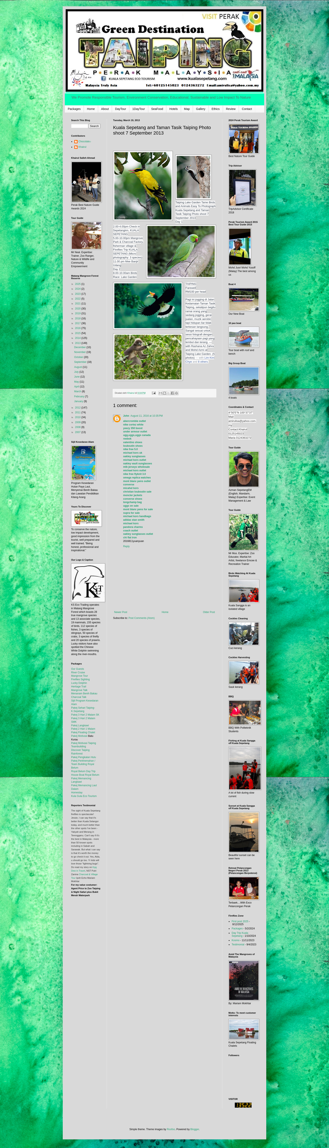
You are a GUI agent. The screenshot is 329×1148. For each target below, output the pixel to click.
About (105, 109)
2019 (78, 313)
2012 (78, 407)
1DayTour (138, 109)
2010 (78, 417)
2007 (78, 432)
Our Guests (77, 668)
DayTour (120, 109)
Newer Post (120, 612)
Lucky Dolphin (79, 683)
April (77, 386)
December (80, 347)
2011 (78, 412)
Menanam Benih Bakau (84, 693)
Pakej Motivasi (79, 736)
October (79, 357)
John (126, 415)
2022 (78, 298)
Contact (247, 109)
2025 (78, 284)
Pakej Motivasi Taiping (83, 743)
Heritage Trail (78, 686)
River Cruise (78, 672)
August (78, 367)
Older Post (209, 612)
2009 (78, 422)
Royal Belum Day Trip (83, 771)
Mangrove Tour (79, 675)
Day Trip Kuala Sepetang (240, 934)
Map (187, 109)
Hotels (173, 109)
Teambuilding (78, 746)
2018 (78, 318)
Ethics (216, 109)
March (78, 391)
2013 (78, 343)
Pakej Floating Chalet (83, 732)
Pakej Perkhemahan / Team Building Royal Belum (83, 764)
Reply (126, 546)
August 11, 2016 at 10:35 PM (147, 415)
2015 (78, 333)
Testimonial (238, 944)
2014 (78, 338)
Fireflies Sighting (80, 679)
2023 (78, 293)
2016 (78, 328)
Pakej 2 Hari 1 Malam (83, 728)
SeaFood (157, 109)
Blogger (194, 1129)
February (79, 396)
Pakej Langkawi (80, 725)
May (77, 381)
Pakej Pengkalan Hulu (83, 757)
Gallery (200, 109)
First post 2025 (240, 921)
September (80, 362)
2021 (78, 303)
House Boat (78, 774)
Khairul (82, 146)
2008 (78, 427)
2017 (78, 323)
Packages (74, 109)
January (79, 401)
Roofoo (171, 1129)
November (80, 352)
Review (231, 109)
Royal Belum (92, 774)
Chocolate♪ (84, 141)
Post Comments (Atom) (141, 618)
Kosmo (235, 940)
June (77, 376)
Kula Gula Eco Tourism (84, 796)
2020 (78, 308)
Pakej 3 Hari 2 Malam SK (85, 714)
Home (91, 109)
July (76, 371)
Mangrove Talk (79, 690)
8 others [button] (203, 361)
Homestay (76, 792)
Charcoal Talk (78, 697)
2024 (78, 288)
